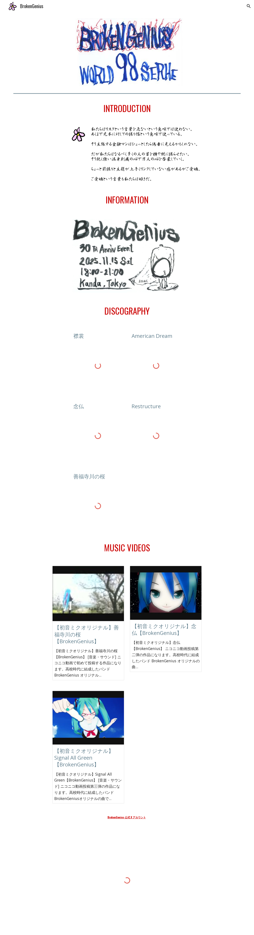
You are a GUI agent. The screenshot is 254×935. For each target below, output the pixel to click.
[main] (126, 108)
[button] (248, 6)
